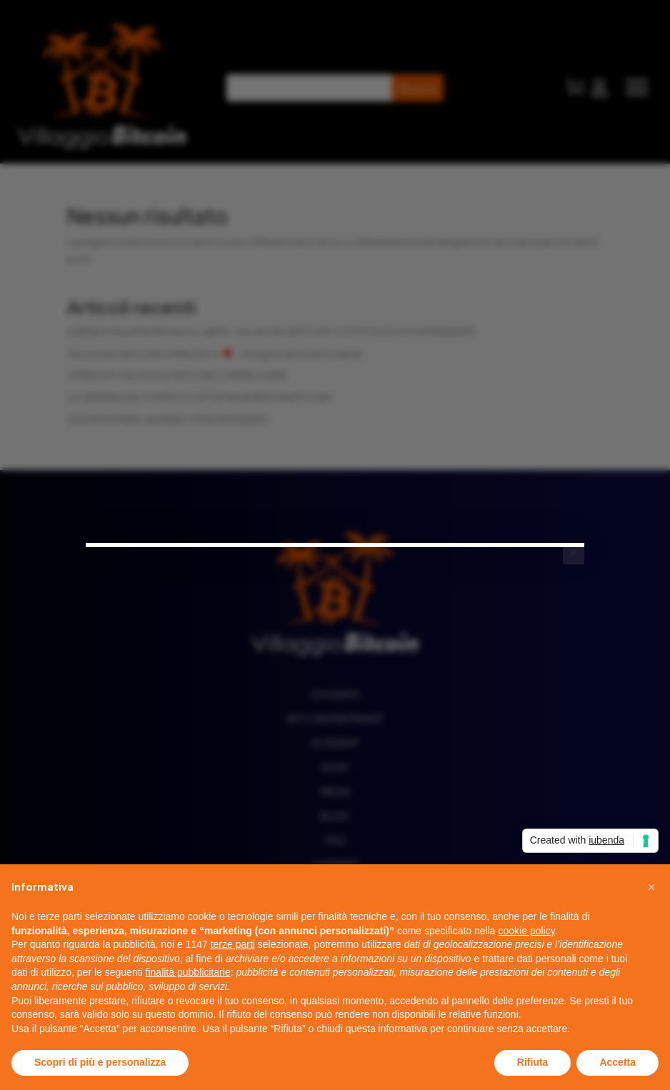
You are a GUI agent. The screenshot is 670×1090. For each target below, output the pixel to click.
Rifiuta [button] (533, 1062)
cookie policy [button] (527, 930)
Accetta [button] (617, 1062)
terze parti (233, 944)
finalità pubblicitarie (188, 972)
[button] (651, 887)
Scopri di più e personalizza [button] (100, 1062)
